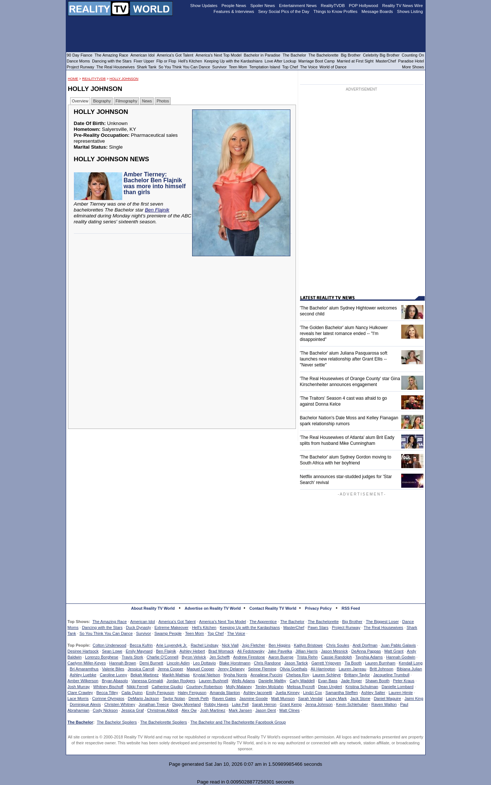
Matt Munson (283, 698)
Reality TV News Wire (402, 5)
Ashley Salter (373, 692)
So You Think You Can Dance (106, 633)
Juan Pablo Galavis (398, 645)
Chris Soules (337, 645)
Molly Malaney (239, 686)
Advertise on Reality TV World (213, 608)
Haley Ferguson (192, 692)
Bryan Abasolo (115, 681)
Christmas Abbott (162, 710)
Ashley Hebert (192, 651)
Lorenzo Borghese (101, 657)
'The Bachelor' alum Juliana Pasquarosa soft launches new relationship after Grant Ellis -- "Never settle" (344, 359)
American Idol (142, 621)
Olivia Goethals (293, 669)
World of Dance (333, 67)
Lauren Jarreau (352, 669)
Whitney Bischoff (108, 686)
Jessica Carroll (141, 669)
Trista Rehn (307, 657)
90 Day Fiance (79, 55)
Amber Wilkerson (83, 681)
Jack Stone (360, 698)
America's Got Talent (177, 621)
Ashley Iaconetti (257, 692)
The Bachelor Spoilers (117, 722)
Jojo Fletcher (253, 645)
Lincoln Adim (178, 663)
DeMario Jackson (143, 698)
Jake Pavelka (280, 651)
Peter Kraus (403, 681)
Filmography (126, 101)
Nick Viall (230, 645)
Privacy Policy (318, 608)
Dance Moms (78, 61)
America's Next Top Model (222, 621)
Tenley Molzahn (269, 686)
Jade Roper (351, 681)
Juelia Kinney (288, 692)
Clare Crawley (80, 692)
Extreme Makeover (171, 627)
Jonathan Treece (154, 704)
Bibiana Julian (409, 669)
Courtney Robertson (204, 686)
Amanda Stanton (225, 692)
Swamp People (168, 633)
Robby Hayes (216, 704)
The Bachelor (292, 621)
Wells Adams (243, 681)
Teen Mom (194, 633)
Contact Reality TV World (272, 608)
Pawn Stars (318, 627)
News (147, 101)
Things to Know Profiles (335, 11)
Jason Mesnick (334, 651)
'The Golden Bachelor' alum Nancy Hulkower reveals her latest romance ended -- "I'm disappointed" (344, 333)
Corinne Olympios (108, 698)
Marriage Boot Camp (317, 61)
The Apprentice (263, 621)
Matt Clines (289, 710)
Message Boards (377, 11)
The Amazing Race (109, 621)
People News (234, 5)
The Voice (236, 633)
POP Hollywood (363, 5)
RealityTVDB (94, 79)
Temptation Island (264, 67)
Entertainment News (298, 5)
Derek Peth (198, 698)
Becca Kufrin (141, 645)
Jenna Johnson (319, 704)
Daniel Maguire (387, 698)
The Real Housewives (383, 627)
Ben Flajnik (157, 210)
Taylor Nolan (174, 698)
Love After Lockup (280, 61)
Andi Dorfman (364, 645)
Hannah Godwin (400, 657)
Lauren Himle (401, 692)
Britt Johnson (381, 669)
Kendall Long (410, 663)
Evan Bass (328, 681)
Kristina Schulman (361, 686)
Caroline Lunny (113, 675)
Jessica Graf (132, 710)
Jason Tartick (296, 663)
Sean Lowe (112, 651)
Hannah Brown (122, 663)
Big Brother (352, 621)
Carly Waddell (302, 681)
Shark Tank (146, 67)
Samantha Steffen (341, 692)
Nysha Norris (235, 675)
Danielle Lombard (397, 686)
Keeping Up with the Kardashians (250, 627)
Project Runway (346, 627)
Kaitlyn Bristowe (308, 645)
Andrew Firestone (249, 657)
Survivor (143, 633)
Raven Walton (384, 704)
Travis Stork (132, 657)
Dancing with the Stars (102, 627)
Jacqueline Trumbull (391, 675)
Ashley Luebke (83, 675)
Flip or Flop (166, 61)
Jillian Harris (307, 651)
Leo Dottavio (204, 663)
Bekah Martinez (144, 675)
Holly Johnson (124, 79)
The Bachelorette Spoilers (163, 722)
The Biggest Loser (382, 621)
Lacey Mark (336, 698)
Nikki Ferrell (137, 686)
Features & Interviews (234, 11)
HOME (73, 79)
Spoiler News (262, 5)
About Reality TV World (153, 608)
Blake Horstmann (234, 663)
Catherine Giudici (167, 686)
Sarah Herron (264, 704)
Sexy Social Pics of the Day (284, 11)
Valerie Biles (113, 669)
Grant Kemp (290, 704)
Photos (163, 101)
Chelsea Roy (297, 675)
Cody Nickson (105, 710)
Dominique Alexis (85, 704)
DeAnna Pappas (366, 651)
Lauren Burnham (380, 663)
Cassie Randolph (336, 657)
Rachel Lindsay (204, 645)
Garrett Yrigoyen (326, 663)
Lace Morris (78, 698)
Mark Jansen (240, 710)
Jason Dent (265, 710)
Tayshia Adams (369, 657)
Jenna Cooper (170, 669)
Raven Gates (224, 698)
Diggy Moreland (186, 704)
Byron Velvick (194, 657)
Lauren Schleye (327, 675)
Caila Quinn (132, 692)
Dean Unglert (330, 686)
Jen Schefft (219, 657)
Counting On (413, 55)
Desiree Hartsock (83, 651)
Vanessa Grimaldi (147, 681)
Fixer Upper (144, 61)
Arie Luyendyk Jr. (171, 645)
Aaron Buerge (280, 657)
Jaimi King (414, 698)
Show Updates (204, 5)
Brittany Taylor (357, 675)
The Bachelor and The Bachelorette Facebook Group (238, 722)
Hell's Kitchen (204, 627)
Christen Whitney (119, 704)
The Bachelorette (323, 621)
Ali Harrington (323, 669)
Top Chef (215, 633)
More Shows (413, 67)
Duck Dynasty (138, 627)
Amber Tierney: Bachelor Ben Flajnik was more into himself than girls (155, 183)
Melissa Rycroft (301, 686)
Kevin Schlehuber (352, 704)
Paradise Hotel (411, 61)
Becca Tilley (107, 692)
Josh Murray (79, 686)
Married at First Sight (355, 61)
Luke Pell (240, 704)
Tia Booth (353, 663)
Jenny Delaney (231, 669)
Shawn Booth (377, 681)
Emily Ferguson (160, 692)
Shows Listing (410, 11)
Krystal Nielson (206, 675)
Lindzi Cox (312, 692)
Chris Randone (267, 663)
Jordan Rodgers (181, 681)
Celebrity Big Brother (381, 55)
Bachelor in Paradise (262, 55)
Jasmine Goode (253, 698)
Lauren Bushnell (213, 681)
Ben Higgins (279, 645)
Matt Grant (393, 651)
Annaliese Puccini (266, 675)
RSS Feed (351, 608)
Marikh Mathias (176, 675)
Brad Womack (221, 651)
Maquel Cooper (200, 669)
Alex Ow (189, 710)
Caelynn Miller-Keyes (87, 663)
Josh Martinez (212, 710)
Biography (102, 101)
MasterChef (293, 627)
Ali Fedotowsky (251, 651)
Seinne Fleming (262, 669)
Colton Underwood (109, 645)
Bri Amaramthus (84, 669)
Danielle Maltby (272, 681)
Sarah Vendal (310, 698)
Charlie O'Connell (162, 657)
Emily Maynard (139, 651)
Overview (80, 101)
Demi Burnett (151, 663)
